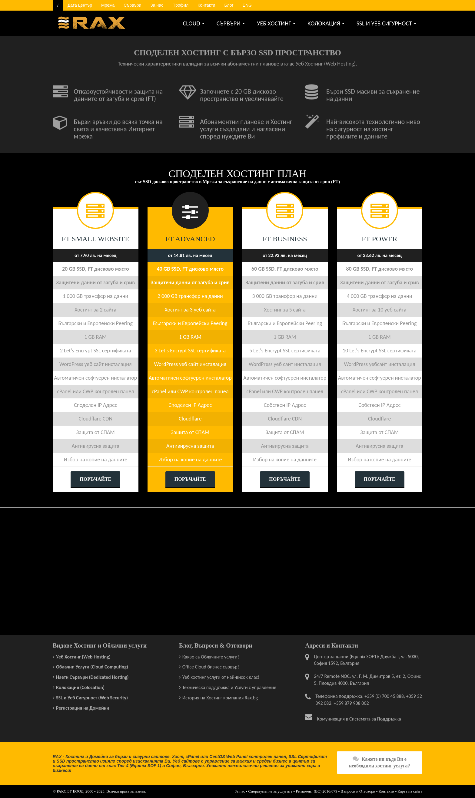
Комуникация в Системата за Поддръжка (359, 717)
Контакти (206, 5)
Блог (228, 5)
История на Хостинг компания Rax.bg (220, 696)
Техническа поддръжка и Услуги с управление (229, 685)
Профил (180, 5)
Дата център (80, 5)
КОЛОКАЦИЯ (325, 23)
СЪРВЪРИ (231, 23)
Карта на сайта (409, 791)
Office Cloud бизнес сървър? (211, 665)
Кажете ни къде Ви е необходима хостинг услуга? (379, 762)
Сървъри (132, 5)
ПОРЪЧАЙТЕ (95, 479)
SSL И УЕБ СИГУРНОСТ (386, 23)
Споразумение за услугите (270, 791)
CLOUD (193, 23)
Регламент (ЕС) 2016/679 (316, 791)
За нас (156, 5)
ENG (247, 5)
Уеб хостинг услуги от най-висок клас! (221, 675)
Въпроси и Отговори (357, 791)
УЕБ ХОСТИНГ (276, 23)
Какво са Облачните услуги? (211, 655)
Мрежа (108, 5)
